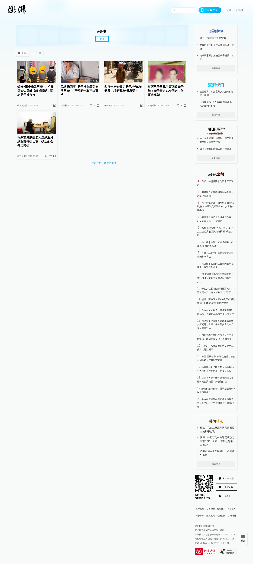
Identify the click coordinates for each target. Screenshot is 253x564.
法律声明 (200, 515)
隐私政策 (210, 515)
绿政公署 (21, 156)
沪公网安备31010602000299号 (209, 530)
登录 (228, 10)
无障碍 (239, 10)
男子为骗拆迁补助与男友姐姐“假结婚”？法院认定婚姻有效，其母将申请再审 (215, 206)
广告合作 (232, 509)
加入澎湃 (210, 509)
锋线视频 (21, 105)
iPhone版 (228, 487)
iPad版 (226, 495)
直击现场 (152, 105)
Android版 (228, 478)
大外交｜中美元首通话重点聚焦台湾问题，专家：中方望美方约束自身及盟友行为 (215, 324)
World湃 (108, 105)
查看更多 (216, 68)
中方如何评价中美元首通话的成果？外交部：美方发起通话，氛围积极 (215, 403)
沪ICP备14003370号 (204, 526)
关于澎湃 (200, 509)
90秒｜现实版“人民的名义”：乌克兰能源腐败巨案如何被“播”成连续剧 (215, 232)
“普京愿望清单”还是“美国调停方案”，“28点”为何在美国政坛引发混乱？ (215, 278)
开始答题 (216, 158)
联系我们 (221, 509)
